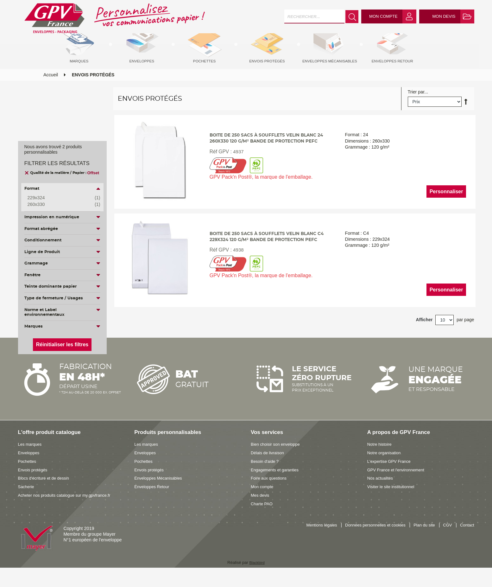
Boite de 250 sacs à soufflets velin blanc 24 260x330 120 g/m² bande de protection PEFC (268, 155)
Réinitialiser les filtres (62, 344)
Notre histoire (380, 457)
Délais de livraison (269, 465)
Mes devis (261, 508)
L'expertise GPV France (391, 474)
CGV (446, 538)
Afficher (424, 334)
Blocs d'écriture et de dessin (46, 491)
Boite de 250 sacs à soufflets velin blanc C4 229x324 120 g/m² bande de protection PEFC (268, 255)
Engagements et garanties (277, 482)
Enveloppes (30, 465)
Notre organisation (385, 465)
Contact (466, 538)
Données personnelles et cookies (367, 538)
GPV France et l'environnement (398, 482)
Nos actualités (381, 491)
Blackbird (257, 575)
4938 (237, 272)
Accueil (50, 86)
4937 (237, 172)
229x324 (59, 198)
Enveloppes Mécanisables (160, 491)
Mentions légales (309, 538)
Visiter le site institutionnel (393, 499)
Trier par (416, 103)
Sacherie (27, 499)
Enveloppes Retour (153, 499)
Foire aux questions (270, 491)
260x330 (59, 204)
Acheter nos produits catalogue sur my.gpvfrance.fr (69, 508)
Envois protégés (34, 482)
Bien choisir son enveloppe (278, 457)
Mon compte (263, 499)
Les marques (31, 457)
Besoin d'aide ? (266, 474)
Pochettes (28, 474)
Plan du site (420, 538)
